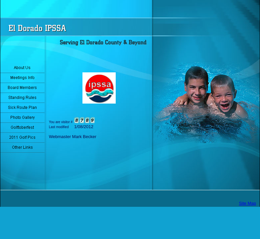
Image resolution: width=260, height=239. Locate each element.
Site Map (247, 203)
